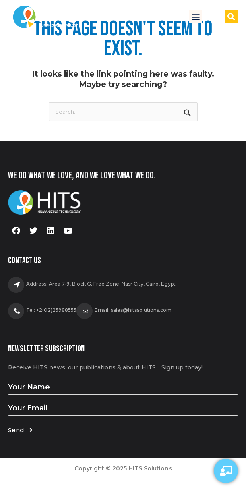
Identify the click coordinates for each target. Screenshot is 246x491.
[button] (195, 16)
